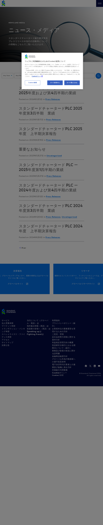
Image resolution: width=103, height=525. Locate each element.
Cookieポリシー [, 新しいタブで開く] (36, 76)
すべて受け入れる (72, 83)
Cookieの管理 (32, 83)
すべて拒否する (55, 83)
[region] (52, 71)
